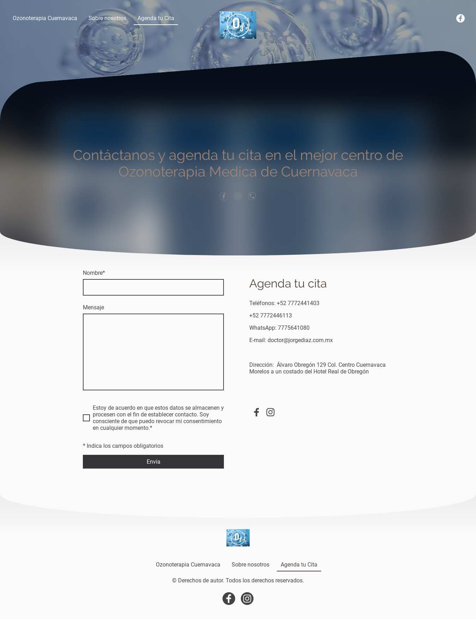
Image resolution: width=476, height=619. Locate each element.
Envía (153, 461)
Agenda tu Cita (156, 18)
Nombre (94, 273)
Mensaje (93, 307)
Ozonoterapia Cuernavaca (45, 18)
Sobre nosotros (107, 18)
